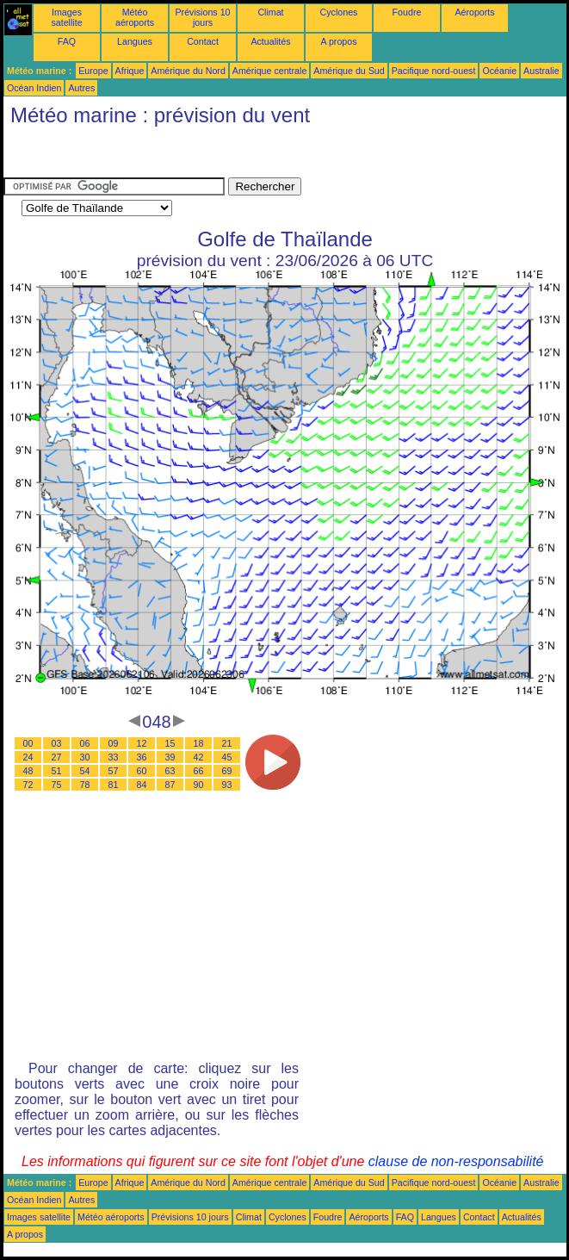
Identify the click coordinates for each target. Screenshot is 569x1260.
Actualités (270, 41)
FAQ (67, 41)
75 (57, 784)
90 (199, 784)
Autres (81, 88)
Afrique (130, 70)
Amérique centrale (269, 70)
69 (227, 771)
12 (142, 743)
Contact (203, 41)
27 (57, 757)
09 (113, 743)
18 (199, 743)
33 (113, 757)
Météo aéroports (134, 17)
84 (142, 784)
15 (170, 743)
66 (199, 771)
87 (170, 784)
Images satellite (66, 17)
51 (57, 771)
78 (85, 784)
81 (113, 784)
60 (142, 771)
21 (227, 743)
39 (170, 757)
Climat (270, 12)
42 (199, 757)
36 (142, 757)
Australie (541, 70)
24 (28, 757)
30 (85, 757)
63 (170, 771)
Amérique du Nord (188, 70)
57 (113, 771)
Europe (93, 70)
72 (28, 784)
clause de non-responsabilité (456, 1161)
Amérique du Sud (348, 70)
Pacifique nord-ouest (434, 70)
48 (28, 771)
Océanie (499, 70)
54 (85, 771)
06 (85, 743)
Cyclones (339, 12)
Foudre (407, 12)
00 (28, 743)
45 (227, 757)
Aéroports (474, 12)
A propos (338, 41)
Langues (134, 41)
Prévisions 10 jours (203, 17)
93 (227, 784)
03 (57, 743)
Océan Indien (34, 88)
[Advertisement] (141, 155)
